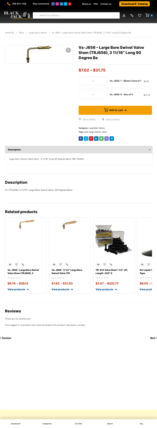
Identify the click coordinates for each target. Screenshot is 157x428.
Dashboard (15, 424)
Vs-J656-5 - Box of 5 (121, 94)
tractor (98, 132)
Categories (47, 424)
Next (152, 338)
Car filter (78, 424)
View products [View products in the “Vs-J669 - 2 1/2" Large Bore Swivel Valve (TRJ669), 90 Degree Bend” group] (60, 289)
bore (86, 132)
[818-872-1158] (8, 3)
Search (110, 424)
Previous (6, 338)
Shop (21, 32)
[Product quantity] (93, 81)
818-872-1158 (19, 3)
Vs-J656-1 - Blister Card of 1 (125, 80)
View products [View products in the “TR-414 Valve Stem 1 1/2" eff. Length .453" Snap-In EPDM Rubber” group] (104, 289)
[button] (68, 50)
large (91, 132)
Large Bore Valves (38, 32)
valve (104, 132)
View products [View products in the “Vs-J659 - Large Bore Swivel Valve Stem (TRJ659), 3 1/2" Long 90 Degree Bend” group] (16, 289)
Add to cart (116, 110)
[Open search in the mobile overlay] (76, 15)
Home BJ (9, 32)
